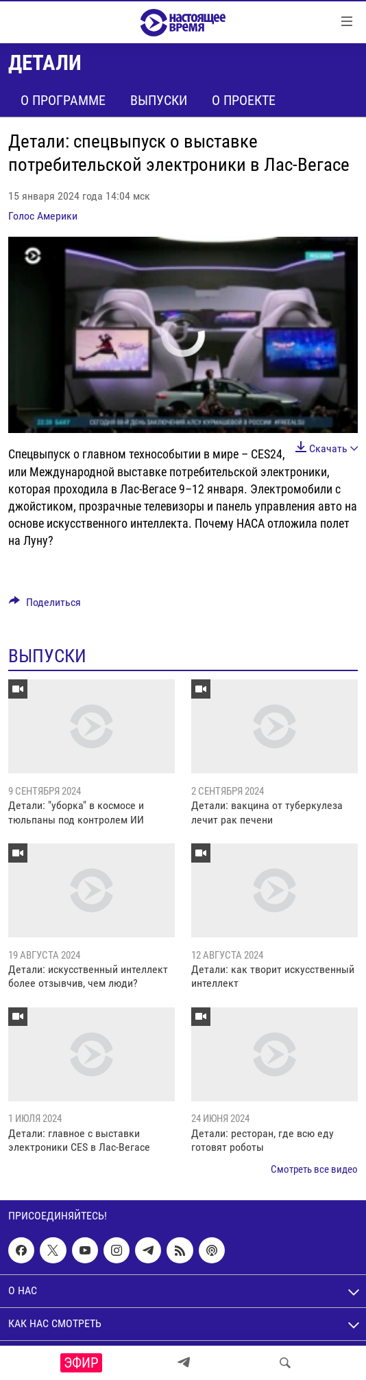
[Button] (45, 605)
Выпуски (158, 100)
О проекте (244, 100)
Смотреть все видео (314, 1169)
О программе (63, 100)
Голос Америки (42, 215)
